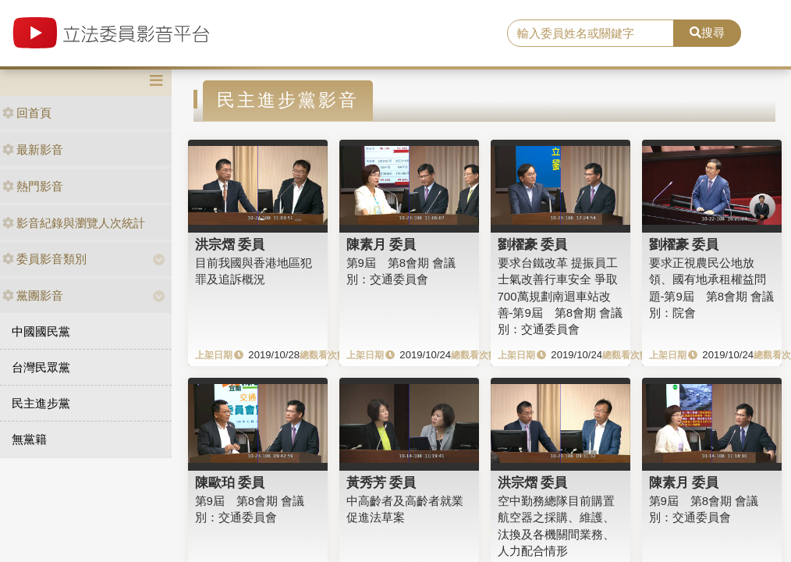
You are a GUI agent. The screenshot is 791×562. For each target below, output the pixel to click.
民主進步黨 (41, 403)
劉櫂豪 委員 (533, 244)
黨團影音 (32, 295)
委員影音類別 (44, 258)
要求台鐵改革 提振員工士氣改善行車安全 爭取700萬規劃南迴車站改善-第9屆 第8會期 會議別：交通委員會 (560, 296)
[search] (590, 34)
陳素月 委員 (381, 244)
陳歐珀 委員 (230, 482)
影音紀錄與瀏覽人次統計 (73, 222)
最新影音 (32, 149)
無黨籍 (29, 439)
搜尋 (707, 32)
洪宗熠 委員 (230, 244)
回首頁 (26, 112)
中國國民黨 (41, 331)
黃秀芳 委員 (381, 482)
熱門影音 (32, 186)
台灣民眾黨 (41, 367)
